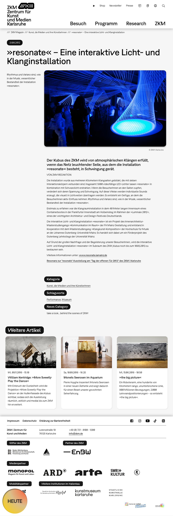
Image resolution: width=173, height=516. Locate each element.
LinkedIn (163, 421)
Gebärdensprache (147, 5)
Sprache (155, 5)
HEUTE (15, 501)
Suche (163, 5)
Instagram (139, 421)
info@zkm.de (76, 433)
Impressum (13, 420)
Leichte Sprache (139, 5)
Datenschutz (29, 420)
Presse (129, 5)
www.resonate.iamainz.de (93, 255)
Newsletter (115, 5)
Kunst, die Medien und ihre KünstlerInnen (69, 285)
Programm (106, 23)
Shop (102, 5)
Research (136, 23)
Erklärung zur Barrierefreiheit (54, 420)
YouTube (147, 421)
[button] (105, 108)
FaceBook (131, 421)
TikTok (155, 421)
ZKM (160, 23)
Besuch (78, 23)
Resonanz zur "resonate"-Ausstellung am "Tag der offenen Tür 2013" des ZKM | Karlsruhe (94, 260)
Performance (54, 299)
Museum (67, 299)
